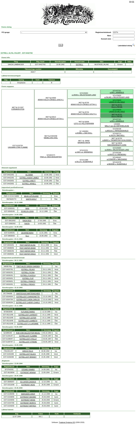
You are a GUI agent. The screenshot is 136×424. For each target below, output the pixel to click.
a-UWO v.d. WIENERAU (84, 152)
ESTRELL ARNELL (29, 184)
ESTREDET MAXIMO (28, 397)
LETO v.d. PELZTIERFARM (84, 123)
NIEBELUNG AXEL (51, 138)
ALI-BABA (29, 175)
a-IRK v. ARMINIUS (117, 92)
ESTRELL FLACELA (28, 275)
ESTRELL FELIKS (28, 269)
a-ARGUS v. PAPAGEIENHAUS (116, 131)
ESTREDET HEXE (28, 385)
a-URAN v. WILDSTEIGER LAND (84, 95)
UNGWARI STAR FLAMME (18, 147)
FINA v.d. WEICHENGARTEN (51, 157)
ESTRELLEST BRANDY (28, 357)
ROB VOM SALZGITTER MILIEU (28, 333)
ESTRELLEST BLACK (28, 354)
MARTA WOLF (31, 199)
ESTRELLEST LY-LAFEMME (27, 324)
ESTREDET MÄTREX (28, 406)
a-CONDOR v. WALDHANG (117, 159)
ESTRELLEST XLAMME (28, 336)
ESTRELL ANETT (29, 181)
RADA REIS (27, 220)
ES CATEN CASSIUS (28, 382)
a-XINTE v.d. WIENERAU (117, 154)
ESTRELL (79, 64)
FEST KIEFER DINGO (27, 254)
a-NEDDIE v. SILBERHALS (117, 164)
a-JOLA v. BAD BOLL (117, 135)
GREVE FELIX (27, 351)
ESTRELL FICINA (28, 272)
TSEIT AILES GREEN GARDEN (28, 266)
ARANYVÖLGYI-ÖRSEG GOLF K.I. (84, 114)
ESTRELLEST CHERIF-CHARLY (28, 302)
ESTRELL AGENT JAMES (29, 178)
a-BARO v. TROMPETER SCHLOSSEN (116, 140)
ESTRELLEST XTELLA (28, 339)
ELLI (27, 236)
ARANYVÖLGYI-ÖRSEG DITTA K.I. (51, 119)
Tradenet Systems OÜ (67, 422)
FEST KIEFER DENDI (28, 248)
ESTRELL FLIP (28, 278)
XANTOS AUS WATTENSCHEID (28, 293)
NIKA (27, 208)
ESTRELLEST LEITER (28, 318)
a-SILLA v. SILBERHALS (84, 161)
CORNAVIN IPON (17, 109)
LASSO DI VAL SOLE (117, 102)
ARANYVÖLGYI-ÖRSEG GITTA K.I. (84, 104)
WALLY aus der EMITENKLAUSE (117, 126)
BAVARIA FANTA (84, 142)
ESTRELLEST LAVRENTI (28, 315)
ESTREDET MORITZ (28, 403)
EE (133, 2)
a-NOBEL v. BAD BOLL (83, 133)
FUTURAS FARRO (28, 312)
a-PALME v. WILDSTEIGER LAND (116, 97)
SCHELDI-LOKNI (27, 211)
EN (130, 2)
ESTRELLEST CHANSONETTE (28, 296)
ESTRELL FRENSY (28, 284)
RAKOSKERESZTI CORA (116, 145)
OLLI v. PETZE (116, 107)
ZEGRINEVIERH (27, 233)
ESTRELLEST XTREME (28, 342)
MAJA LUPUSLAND (31, 196)
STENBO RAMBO (28, 369)
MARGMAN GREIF (28, 394)
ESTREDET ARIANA (28, 372)
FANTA (27, 223)
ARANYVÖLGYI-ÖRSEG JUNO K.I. (51, 100)
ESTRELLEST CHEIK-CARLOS (28, 299)
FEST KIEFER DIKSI (27, 251)
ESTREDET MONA (28, 400)
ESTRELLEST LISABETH (27, 321)
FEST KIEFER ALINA (27, 245)
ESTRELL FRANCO (28, 281)
